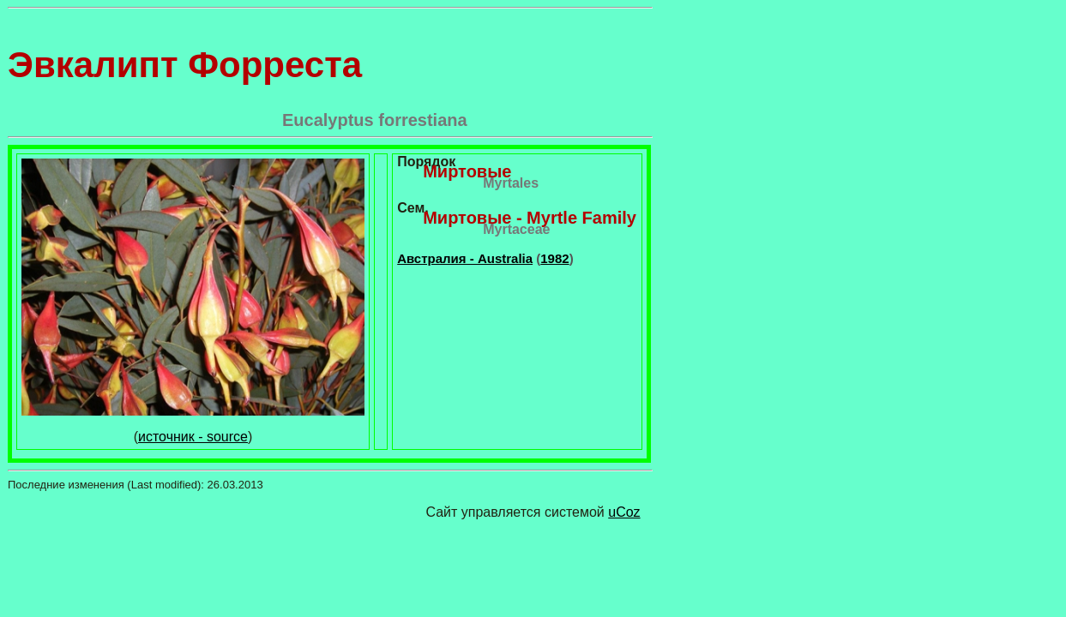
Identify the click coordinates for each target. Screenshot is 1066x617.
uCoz (624, 512)
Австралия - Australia (465, 258)
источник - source (193, 436)
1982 (554, 258)
